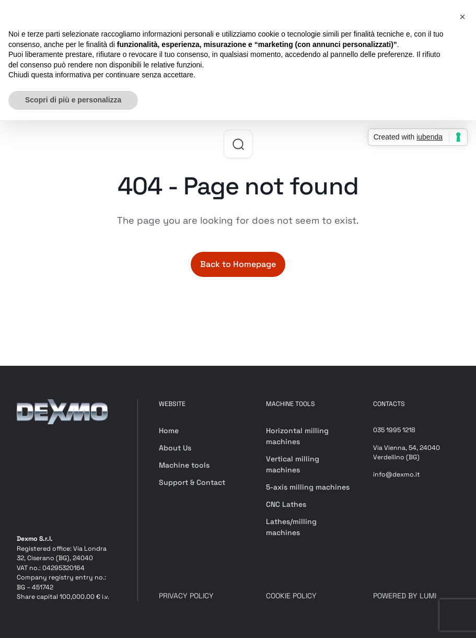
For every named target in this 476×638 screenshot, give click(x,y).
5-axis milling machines (308, 487)
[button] (462, 16)
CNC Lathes (286, 504)
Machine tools (184, 465)
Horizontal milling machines (297, 436)
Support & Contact (192, 482)
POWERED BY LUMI (404, 595)
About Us (175, 448)
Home (169, 430)
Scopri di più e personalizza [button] (73, 100)
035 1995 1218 (394, 430)
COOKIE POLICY (291, 595)
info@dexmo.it (396, 474)
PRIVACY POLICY (186, 595)
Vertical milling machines (292, 464)
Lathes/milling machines (291, 527)
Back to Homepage (238, 264)
